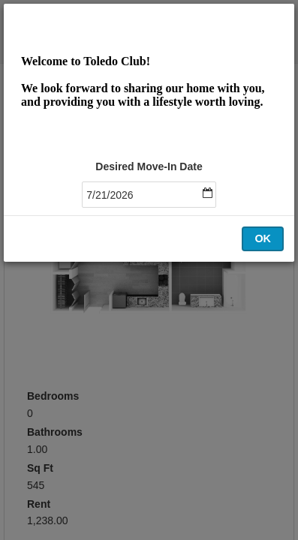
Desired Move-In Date (148, 166)
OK (262, 238)
